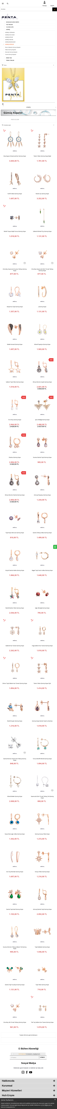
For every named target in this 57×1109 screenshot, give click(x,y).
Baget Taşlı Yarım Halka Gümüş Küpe (42, 570)
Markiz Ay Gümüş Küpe (42, 193)
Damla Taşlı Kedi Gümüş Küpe (14, 909)
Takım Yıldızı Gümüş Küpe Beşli (42, 156)
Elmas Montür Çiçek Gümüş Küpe (42, 382)
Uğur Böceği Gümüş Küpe (42, 608)
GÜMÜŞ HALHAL (9, 39)
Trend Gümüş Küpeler (10, 54)
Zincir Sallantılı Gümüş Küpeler (13, 47)
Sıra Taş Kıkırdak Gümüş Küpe (14, 871)
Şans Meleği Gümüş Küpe (42, 419)
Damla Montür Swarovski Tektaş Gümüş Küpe (14, 759)
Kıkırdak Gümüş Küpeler (11, 52)
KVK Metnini (22, 1054)
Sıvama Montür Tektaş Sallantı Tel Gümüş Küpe (14, 947)
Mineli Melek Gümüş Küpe (14, 796)
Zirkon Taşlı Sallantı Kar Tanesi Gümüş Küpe (14, 683)
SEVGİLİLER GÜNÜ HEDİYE (12, 22)
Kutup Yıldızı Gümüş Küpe (42, 871)
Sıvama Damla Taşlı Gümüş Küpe (42, 457)
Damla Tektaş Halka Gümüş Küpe (42, 532)
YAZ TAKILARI (9, 24)
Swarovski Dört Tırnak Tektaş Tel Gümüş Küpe (42, 797)
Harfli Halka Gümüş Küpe (15, 193)
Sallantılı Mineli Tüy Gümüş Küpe (42, 231)
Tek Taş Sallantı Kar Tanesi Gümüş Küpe (42, 1022)
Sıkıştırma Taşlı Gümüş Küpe (15, 306)
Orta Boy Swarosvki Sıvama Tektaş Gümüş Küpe (15, 269)
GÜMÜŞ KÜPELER (9, 44)
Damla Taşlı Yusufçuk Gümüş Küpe (14, 984)
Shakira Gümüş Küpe (15, 457)
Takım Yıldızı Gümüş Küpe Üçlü (42, 683)
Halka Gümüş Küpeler (10, 49)
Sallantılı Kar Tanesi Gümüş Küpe (15, 645)
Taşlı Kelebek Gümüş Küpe (42, 947)
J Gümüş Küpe (42, 306)
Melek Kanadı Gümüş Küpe (14, 344)
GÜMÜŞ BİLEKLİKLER (10, 42)
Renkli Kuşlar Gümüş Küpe (14, 721)
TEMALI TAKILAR (10, 60)
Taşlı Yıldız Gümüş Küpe (42, 984)
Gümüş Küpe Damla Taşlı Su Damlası (42, 721)
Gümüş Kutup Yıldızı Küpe (42, 834)
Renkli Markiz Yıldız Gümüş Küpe (15, 608)
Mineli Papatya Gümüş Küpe (42, 344)
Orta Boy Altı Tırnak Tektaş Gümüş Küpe (14, 1022)
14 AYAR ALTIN (9, 27)
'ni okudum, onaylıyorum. (26, 1054)
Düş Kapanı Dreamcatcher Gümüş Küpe (15, 156)
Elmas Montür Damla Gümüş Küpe (15, 495)
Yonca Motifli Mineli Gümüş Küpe (42, 758)
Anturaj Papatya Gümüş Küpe (42, 495)
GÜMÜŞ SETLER (9, 37)
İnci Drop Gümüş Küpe (14, 419)
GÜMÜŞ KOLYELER (9, 35)
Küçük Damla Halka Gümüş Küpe (14, 570)
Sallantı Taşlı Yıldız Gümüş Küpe (15, 382)
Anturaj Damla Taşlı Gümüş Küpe (42, 909)
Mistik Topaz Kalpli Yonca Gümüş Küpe (15, 231)
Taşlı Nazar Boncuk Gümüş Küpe (15, 532)
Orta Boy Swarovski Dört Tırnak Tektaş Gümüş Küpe (42, 269)
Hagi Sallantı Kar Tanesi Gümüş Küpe (42, 645)
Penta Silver (15, 119)
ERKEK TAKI (9, 58)
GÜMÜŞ (8, 29)
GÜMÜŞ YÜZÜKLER (10, 32)
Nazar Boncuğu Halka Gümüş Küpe (15, 834)
